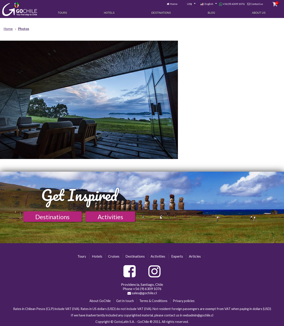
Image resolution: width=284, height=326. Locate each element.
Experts (177, 256)
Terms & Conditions (153, 301)
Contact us (256, 4)
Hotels (109, 12)
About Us (259, 12)
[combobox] (188, 4)
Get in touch (125, 301)
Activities (110, 217)
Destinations (161, 12)
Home (173, 4)
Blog (211, 12)
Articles (195, 256)
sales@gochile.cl (142, 293)
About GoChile (100, 301)
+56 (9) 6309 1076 (232, 4)
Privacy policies (184, 301)
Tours (62, 12)
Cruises (113, 256)
